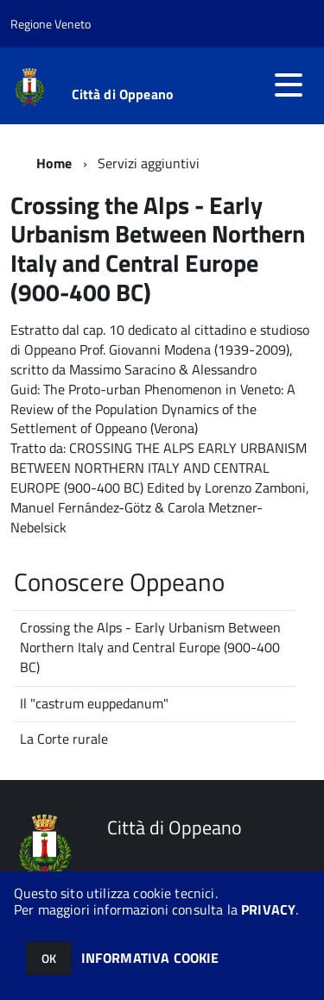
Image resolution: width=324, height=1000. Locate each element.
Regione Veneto (50, 24)
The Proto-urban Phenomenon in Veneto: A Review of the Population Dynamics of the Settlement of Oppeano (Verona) (152, 409)
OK (48, 958)
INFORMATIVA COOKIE (150, 957)
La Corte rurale (64, 738)
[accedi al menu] (288, 84)
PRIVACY (268, 909)
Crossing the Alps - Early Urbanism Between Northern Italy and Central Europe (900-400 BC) (150, 647)
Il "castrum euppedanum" (94, 703)
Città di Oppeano (123, 94)
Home (54, 163)
